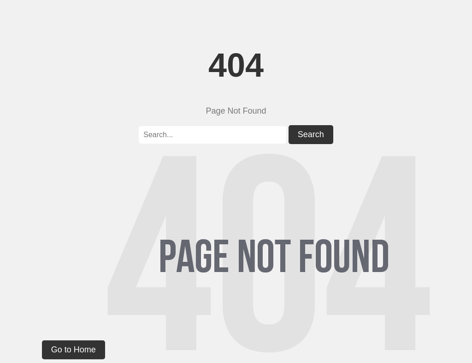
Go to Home (73, 349)
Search (311, 134)
